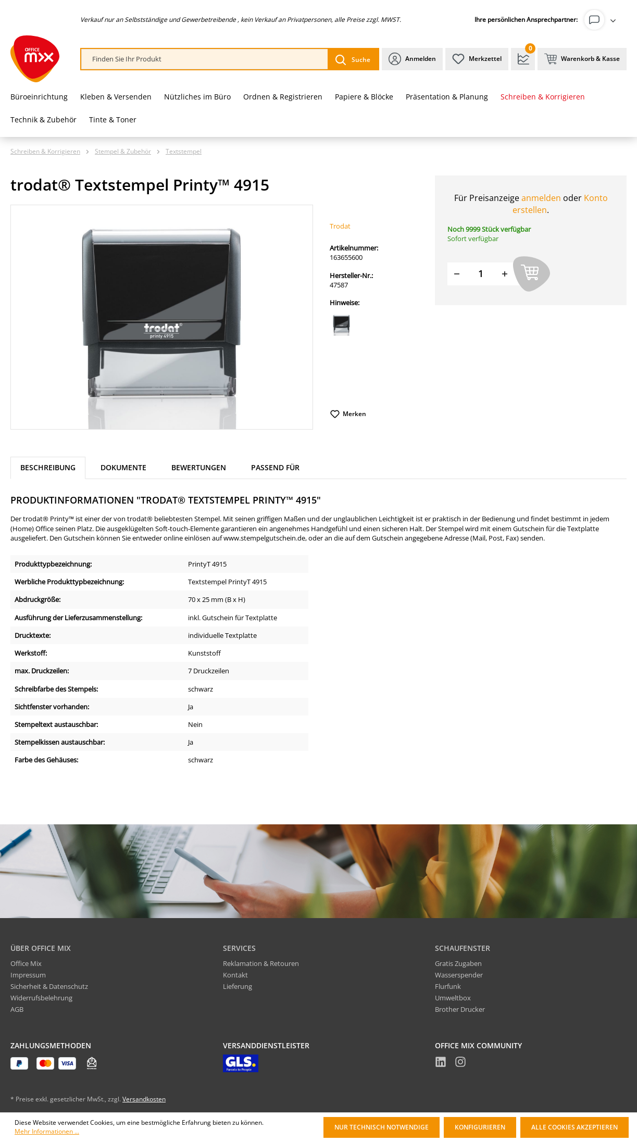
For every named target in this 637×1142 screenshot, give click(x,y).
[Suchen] (353, 59)
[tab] (47, 468)
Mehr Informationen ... (47, 1131)
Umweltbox (453, 997)
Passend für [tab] (275, 467)
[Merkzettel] (476, 59)
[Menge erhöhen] (504, 273)
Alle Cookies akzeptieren (574, 1127)
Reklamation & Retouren (261, 963)
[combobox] (204, 59)
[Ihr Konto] (602, 19)
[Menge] (481, 273)
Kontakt (235, 975)
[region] (161, 317)
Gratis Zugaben (458, 963)
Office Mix (26, 963)
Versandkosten (144, 1099)
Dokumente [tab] (123, 467)
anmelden (541, 198)
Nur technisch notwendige (381, 1127)
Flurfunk (448, 986)
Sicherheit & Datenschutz (49, 986)
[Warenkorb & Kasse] (582, 59)
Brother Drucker (460, 1009)
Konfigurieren (480, 1127)
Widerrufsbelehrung (41, 997)
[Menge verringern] (456, 273)
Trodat (340, 226)
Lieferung (237, 986)
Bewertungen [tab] (198, 467)
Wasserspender (459, 975)
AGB (16, 1009)
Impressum (28, 975)
